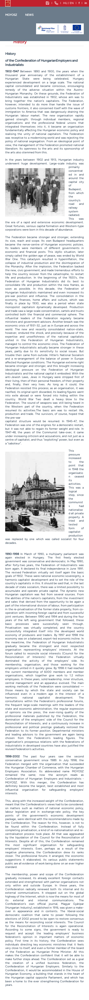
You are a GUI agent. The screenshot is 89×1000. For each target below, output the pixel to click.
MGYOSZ (11, 15)
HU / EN (68, 3)
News (29, 15)
